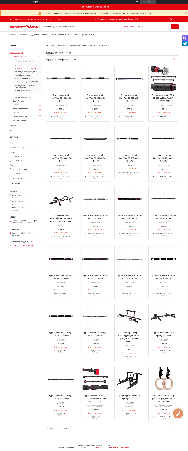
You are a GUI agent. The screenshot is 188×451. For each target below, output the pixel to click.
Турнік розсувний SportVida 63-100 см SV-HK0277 (95, 158)
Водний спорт (18, 101)
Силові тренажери (22, 75)
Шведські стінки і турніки (25, 68)
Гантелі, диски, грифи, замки (26, 72)
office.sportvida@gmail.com (22, 245)
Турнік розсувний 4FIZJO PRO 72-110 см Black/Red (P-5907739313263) (95, 398)
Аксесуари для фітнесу (24, 62)
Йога (17, 65)
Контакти (24, 35)
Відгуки (13, 130)
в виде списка (177, 59)
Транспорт (17, 105)
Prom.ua (107, 445)
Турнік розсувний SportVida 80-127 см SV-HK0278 (129, 158)
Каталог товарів (16, 52)
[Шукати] (175, 26)
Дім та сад (17, 112)
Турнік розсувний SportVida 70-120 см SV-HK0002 (95, 98)
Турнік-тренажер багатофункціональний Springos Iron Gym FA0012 (61, 218)
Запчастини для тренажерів (26, 81)
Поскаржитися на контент (99, 447)
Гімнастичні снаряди (23, 90)
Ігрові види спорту (20, 109)
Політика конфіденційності (120, 447)
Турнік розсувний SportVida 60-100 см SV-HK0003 (129, 98)
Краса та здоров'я (20, 120)
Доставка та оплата (39, 35)
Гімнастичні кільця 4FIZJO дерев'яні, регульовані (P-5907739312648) (163, 398)
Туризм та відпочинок (22, 97)
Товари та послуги (58, 45)
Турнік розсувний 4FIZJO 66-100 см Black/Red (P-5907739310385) (163, 98)
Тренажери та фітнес (77, 45)
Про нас (13, 35)
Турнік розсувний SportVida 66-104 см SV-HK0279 (163, 158)
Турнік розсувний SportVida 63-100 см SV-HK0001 (61, 98)
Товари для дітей (20, 116)
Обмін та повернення (60, 35)
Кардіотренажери (22, 78)
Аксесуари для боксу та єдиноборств (24, 86)
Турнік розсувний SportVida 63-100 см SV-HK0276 (61, 158)
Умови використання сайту (84, 35)
